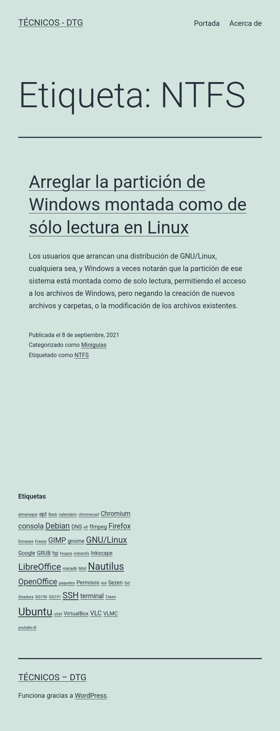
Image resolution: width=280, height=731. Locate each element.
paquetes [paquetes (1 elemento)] (67, 583)
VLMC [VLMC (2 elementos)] (110, 613)
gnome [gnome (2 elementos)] (76, 541)
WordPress (90, 695)
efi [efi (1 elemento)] (85, 527)
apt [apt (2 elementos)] (43, 514)
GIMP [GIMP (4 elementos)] (57, 540)
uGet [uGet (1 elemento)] (58, 614)
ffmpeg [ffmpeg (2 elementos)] (98, 526)
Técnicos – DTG (52, 677)
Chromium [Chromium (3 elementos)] (116, 513)
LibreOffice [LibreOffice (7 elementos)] (39, 566)
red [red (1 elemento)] (103, 583)
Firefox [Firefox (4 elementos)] (120, 526)
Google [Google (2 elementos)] (26, 553)
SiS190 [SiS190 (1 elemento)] (41, 597)
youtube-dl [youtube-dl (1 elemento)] (27, 627)
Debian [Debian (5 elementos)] (57, 525)
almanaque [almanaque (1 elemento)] (28, 514)
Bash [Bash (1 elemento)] (52, 514)
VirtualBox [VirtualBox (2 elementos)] (76, 613)
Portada (207, 23)
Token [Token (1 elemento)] (110, 597)
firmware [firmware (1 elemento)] (26, 541)
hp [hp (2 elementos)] (55, 553)
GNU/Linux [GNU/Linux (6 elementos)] (106, 540)
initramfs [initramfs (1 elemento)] (81, 553)
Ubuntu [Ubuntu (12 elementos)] (35, 612)
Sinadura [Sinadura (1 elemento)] (26, 597)
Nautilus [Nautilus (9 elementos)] (106, 566)
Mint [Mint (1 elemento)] (82, 568)
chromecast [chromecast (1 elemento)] (88, 514)
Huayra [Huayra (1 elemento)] (66, 553)
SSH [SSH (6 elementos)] (71, 595)
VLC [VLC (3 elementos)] (96, 613)
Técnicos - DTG (50, 23)
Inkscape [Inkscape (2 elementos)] (101, 553)
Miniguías (93, 344)
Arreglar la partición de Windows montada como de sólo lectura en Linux (137, 204)
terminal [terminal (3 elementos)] (92, 596)
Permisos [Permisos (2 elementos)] (88, 582)
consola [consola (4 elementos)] (31, 526)
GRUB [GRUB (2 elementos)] (44, 553)
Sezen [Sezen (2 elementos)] (115, 582)
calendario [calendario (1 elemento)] (68, 514)
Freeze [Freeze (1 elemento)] (40, 541)
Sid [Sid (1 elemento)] (127, 583)
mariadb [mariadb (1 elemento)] (70, 568)
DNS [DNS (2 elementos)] (76, 526)
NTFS (81, 355)
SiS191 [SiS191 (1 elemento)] (55, 597)
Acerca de (245, 23)
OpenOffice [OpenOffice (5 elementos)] (37, 581)
